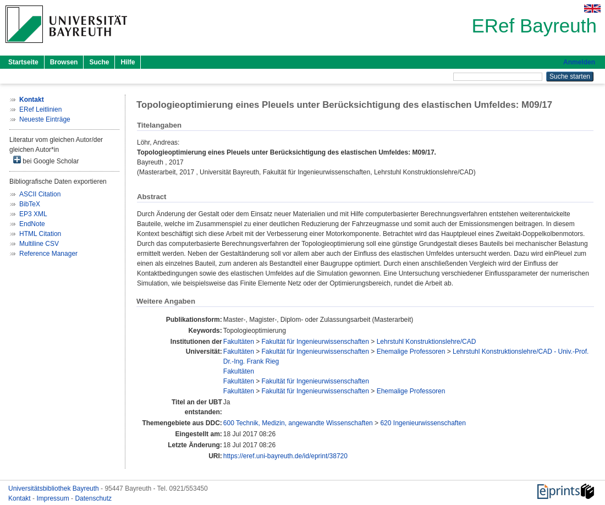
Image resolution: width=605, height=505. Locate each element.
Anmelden (579, 62)
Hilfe (127, 62)
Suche (99, 62)
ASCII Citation (40, 194)
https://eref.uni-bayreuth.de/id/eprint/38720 (285, 456)
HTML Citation (40, 234)
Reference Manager (48, 253)
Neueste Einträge (44, 119)
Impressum (53, 498)
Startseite (23, 62)
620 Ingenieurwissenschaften (422, 423)
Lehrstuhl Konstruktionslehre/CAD (426, 341)
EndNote (32, 224)
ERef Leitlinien (40, 109)
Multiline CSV (39, 244)
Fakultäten (238, 341)
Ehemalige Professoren (411, 351)
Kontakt (20, 498)
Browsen (64, 62)
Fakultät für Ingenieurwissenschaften (315, 341)
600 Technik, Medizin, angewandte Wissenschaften (298, 423)
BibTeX (29, 204)
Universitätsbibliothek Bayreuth (54, 488)
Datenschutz (93, 498)
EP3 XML (33, 214)
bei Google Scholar (46, 160)
